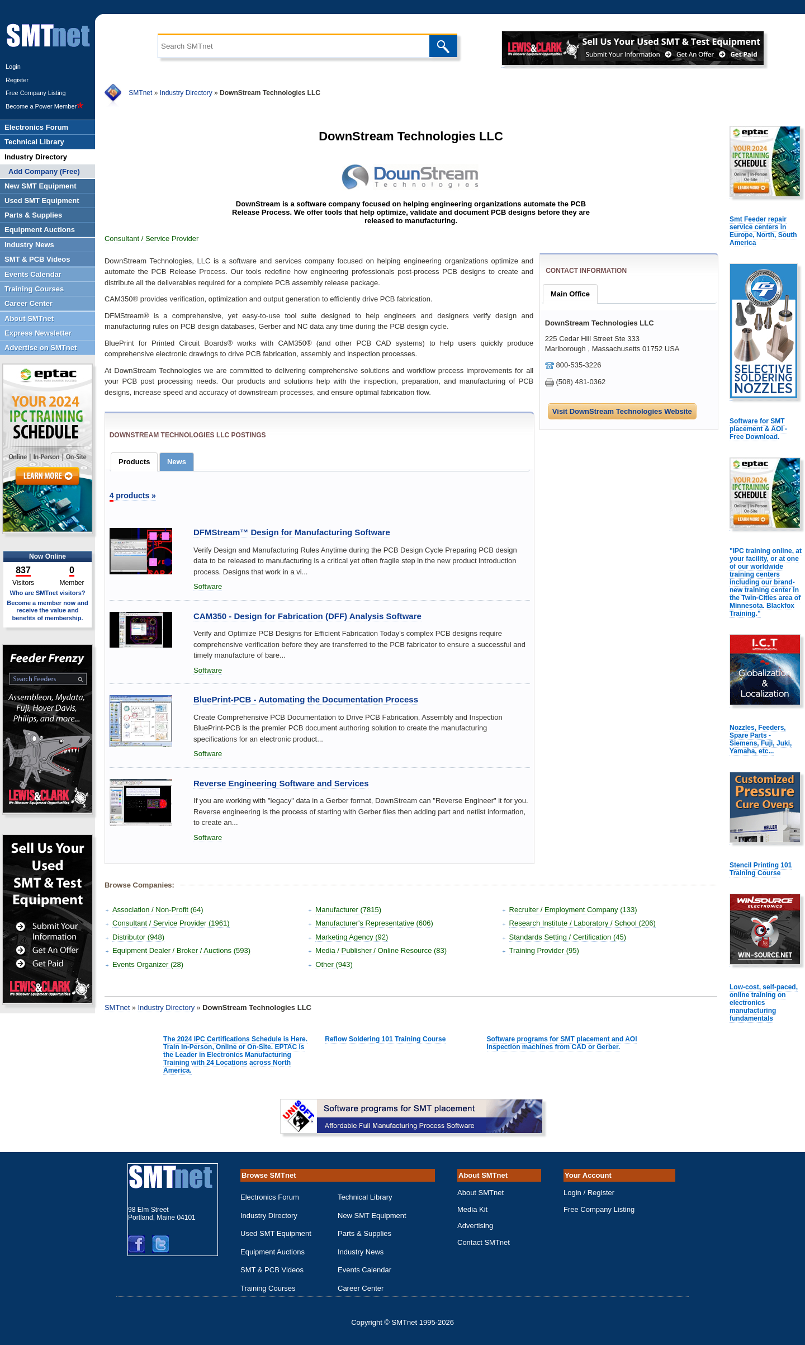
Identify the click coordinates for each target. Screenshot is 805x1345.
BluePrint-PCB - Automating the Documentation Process (305, 699)
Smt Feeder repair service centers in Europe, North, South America (763, 231)
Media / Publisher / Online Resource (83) (381, 950)
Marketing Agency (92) (351, 937)
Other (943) (333, 964)
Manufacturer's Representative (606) (374, 923)
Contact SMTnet (483, 1242)
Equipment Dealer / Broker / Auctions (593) (181, 950)
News (176, 461)
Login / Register (589, 1192)
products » (133, 496)
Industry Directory (186, 93)
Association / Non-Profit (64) (157, 909)
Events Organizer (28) (147, 964)
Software (207, 586)
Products (134, 461)
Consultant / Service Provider (151, 238)
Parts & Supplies (364, 1233)
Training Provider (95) (544, 950)
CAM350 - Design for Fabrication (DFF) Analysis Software (307, 616)
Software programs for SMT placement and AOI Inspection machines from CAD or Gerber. (562, 1043)
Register (17, 80)
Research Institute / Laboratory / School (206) (582, 923)
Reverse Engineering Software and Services (280, 783)
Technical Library (365, 1197)
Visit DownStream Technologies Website (622, 411)
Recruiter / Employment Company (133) (573, 909)
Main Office (570, 294)
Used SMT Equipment (275, 1233)
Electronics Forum (269, 1197)
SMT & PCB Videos (272, 1270)
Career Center (360, 1288)
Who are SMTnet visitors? (47, 592)
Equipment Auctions (272, 1252)
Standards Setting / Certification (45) (568, 937)
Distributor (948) (138, 937)
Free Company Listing (36, 92)
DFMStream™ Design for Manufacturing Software (291, 532)
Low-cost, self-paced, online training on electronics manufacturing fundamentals (764, 1002)
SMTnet (140, 93)
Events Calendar (364, 1270)
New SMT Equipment (372, 1215)
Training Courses (268, 1288)
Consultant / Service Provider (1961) (171, 923)
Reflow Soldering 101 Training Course (385, 1039)
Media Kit (472, 1209)
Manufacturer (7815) (348, 909)
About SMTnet (480, 1192)
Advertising (475, 1225)
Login (13, 66)
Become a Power (45, 106)
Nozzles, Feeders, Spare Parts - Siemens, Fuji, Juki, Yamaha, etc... (761, 739)
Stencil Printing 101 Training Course (761, 869)
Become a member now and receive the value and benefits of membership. (47, 610)
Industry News (360, 1252)
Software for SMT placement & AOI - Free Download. (758, 429)
